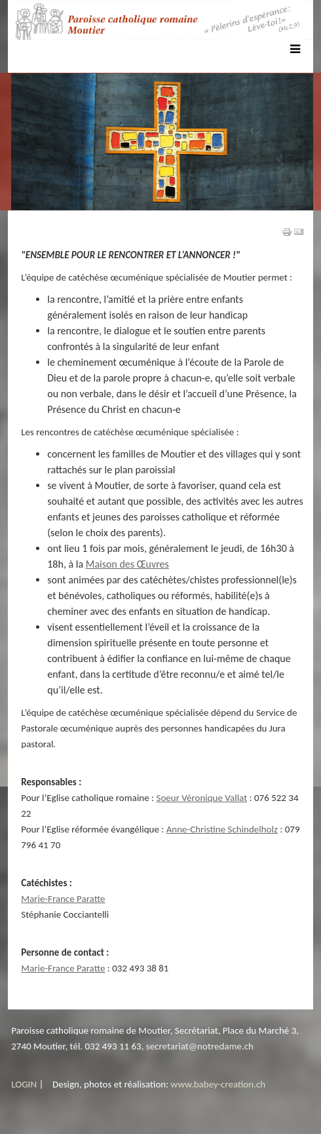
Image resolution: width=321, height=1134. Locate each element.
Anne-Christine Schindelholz (222, 829)
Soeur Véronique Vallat (202, 798)
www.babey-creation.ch (218, 1084)
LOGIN (24, 1084)
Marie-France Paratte (63, 899)
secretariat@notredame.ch (200, 1046)
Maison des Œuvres (127, 564)
